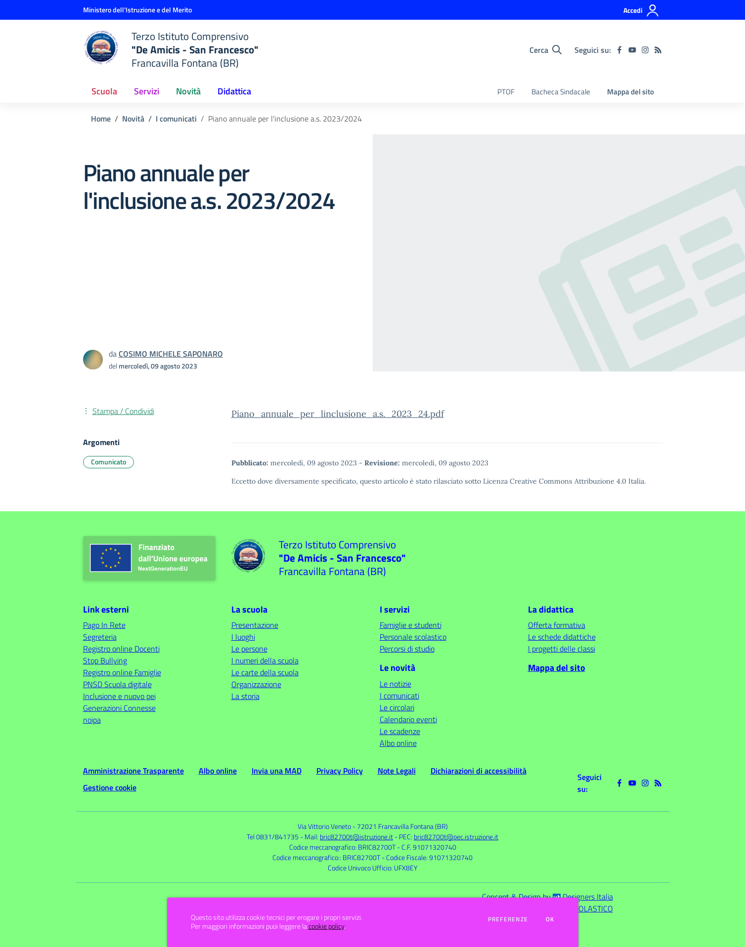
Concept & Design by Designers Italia (547, 897)
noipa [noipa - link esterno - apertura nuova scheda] (92, 720)
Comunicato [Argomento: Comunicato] (108, 461)
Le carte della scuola (265, 672)
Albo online (398, 743)
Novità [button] (188, 91)
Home (101, 118)
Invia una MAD (277, 771)
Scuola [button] (104, 91)
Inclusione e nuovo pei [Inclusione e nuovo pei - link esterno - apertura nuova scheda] (119, 696)
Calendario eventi (408, 719)
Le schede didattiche (562, 637)
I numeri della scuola (265, 660)
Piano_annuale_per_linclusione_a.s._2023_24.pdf (337, 413)
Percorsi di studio (407, 649)
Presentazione (254, 625)
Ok (550, 919)
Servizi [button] (146, 91)
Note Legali (397, 771)
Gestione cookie (109, 787)
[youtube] (632, 49)
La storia (245, 696)
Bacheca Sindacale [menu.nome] (560, 91)
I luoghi (243, 637)
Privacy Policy (339, 771)
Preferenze (508, 919)
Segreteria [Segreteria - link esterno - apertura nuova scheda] (100, 637)
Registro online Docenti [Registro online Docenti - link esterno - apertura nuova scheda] (121, 649)
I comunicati (176, 118)
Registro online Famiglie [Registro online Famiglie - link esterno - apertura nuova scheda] (122, 672)
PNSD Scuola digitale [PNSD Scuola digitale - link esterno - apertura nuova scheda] (117, 684)
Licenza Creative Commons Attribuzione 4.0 (554, 481)
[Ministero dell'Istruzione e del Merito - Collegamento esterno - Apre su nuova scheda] (137, 9)
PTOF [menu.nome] (506, 91)
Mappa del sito (630, 91)
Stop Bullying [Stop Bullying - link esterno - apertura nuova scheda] (105, 660)
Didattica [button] (234, 91)
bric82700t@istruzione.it (356, 836)
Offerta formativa (556, 625)
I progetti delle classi (561, 649)
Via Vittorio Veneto (324, 826)
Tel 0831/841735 (273, 836)
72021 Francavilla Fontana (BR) (402, 826)
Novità (133, 118)
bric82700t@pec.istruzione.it (456, 836)
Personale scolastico (413, 637)
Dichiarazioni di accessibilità (478, 771)
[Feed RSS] (658, 49)
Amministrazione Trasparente (133, 771)
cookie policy (326, 926)
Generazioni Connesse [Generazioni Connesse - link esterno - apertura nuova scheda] (119, 708)
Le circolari (397, 707)
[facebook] (619, 49)
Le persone (249, 649)
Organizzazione (256, 684)
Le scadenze (400, 731)
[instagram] (645, 49)
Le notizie (395, 684)
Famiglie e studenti (410, 625)
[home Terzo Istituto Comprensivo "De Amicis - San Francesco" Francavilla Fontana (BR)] (171, 50)
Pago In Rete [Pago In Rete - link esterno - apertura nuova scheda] (104, 625)
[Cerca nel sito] (545, 49)
